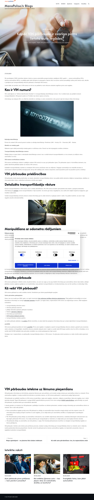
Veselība (83, 4)
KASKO (63, 4)
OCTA (57, 4)
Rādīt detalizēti (72, 260)
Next (68, 440)
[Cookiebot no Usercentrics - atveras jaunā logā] (68, 233)
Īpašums (69, 4)
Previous (25, 440)
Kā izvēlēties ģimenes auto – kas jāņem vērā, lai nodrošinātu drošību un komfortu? (47, 480)
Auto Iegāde (47, 29)
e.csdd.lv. (25, 321)
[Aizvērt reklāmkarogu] (78, 233)
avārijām (16, 190)
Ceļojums (76, 4)
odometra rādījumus (17, 311)
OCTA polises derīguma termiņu (15, 316)
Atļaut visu (69, 265)
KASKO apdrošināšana (67, 400)
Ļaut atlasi (47, 265)
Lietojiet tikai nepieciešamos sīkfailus (25, 265)
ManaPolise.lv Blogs (19, 6)
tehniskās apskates (29, 300)
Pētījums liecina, (9, 233)
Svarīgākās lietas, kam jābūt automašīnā (74, 479)
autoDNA (29, 327)
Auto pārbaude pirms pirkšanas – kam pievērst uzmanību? (17, 479)
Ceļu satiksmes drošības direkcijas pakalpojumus (51, 298)
